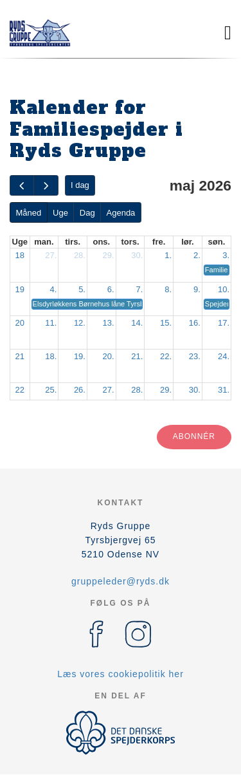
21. (137, 356)
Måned (28, 213)
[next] (45, 185)
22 (19, 390)
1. (168, 255)
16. (195, 323)
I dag (80, 185)
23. (195, 356)
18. (51, 356)
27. (51, 255)
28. (79, 255)
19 (19, 289)
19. (79, 356)
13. (108, 323)
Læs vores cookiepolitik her (120, 674)
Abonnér (194, 436)
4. (53, 289)
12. (79, 323)
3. (225, 255)
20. (108, 356)
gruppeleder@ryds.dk (120, 581)
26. (79, 390)
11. (51, 323)
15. (166, 323)
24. (223, 356)
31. (223, 390)
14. (137, 323)
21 (19, 356)
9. (197, 289)
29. (108, 255)
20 (19, 323)
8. (168, 289)
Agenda (121, 213)
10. (223, 289)
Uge (60, 213)
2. (197, 255)
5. (81, 289)
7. (139, 289)
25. (51, 390)
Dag (87, 213)
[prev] (22, 185)
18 (19, 255)
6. (110, 289)
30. (137, 255)
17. (223, 323)
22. (166, 356)
